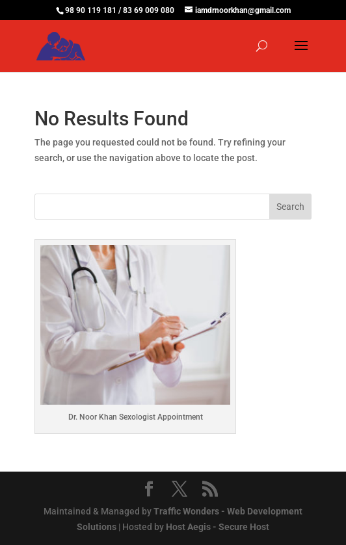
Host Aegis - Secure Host (217, 527)
